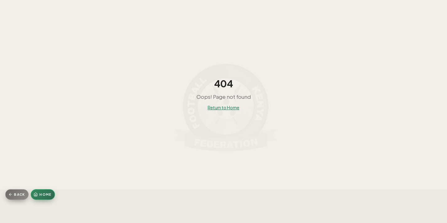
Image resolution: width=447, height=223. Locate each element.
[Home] (43, 194)
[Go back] (17, 194)
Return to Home (223, 107)
